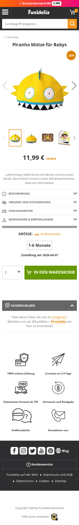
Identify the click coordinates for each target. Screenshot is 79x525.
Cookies (44, 481)
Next (74, 85)
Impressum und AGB (57, 475)
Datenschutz (25, 481)
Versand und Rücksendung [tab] (26, 202)
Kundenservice (39, 464)
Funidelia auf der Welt (22, 475)
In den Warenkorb (54, 272)
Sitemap (60, 481)
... (3, 37)
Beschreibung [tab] (16, 194)
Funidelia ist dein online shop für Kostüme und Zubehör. (38, 12)
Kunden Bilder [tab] (20, 306)
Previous (5, 85)
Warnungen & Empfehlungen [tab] (27, 219)
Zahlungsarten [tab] (17, 211)
